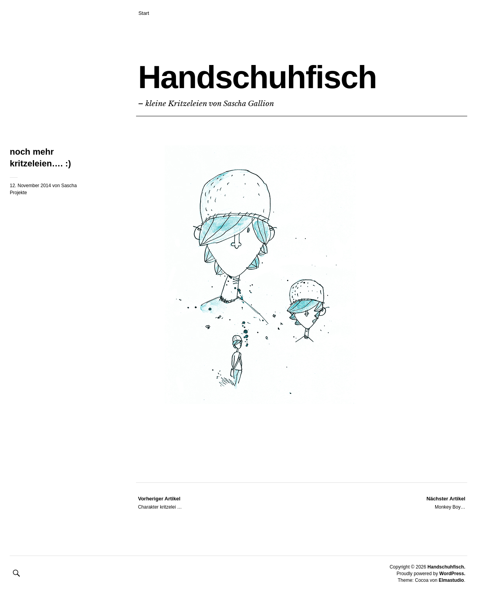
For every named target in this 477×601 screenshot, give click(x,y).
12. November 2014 (30, 185)
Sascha (69, 185)
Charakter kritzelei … (160, 502)
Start (143, 13)
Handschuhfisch (257, 77)
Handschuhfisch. (446, 567)
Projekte (18, 192)
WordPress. (452, 573)
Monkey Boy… (446, 502)
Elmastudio (451, 580)
